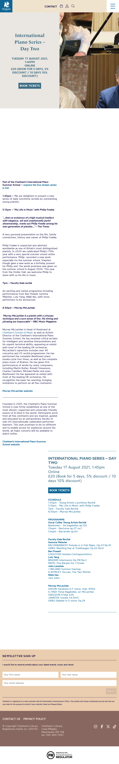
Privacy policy (34, 719)
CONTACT (51, 6)
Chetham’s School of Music (17, 332)
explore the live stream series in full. (29, 186)
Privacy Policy (56, 704)
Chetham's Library (6, 6)
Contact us (11, 719)
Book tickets (30, 85)
